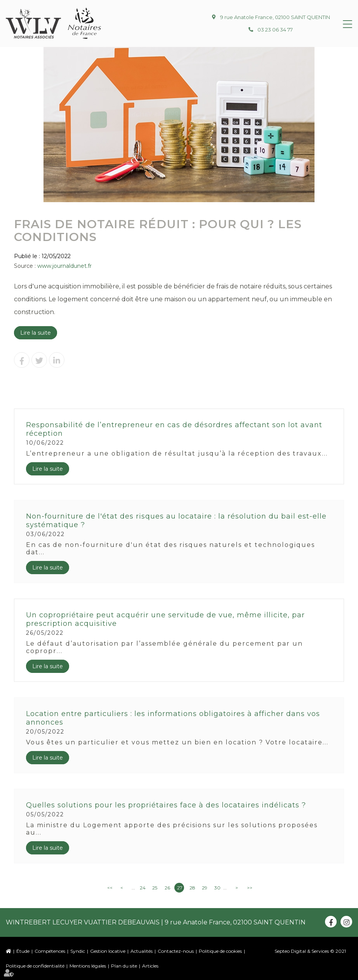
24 (143, 888)
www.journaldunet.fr (64, 265)
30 (217, 888)
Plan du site (124, 966)
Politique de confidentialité (35, 966)
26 (167, 888)
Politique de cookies (220, 951)
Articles (150, 966)
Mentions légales (88, 966)
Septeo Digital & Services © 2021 (310, 951)
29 (204, 888)
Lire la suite (35, 332)
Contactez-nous (176, 951)
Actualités (141, 951)
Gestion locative (107, 951)
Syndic (77, 951)
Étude (23, 951)
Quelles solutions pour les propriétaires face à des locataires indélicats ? (166, 805)
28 (192, 888)
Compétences (50, 951)
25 (154, 888)
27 (179, 888)
